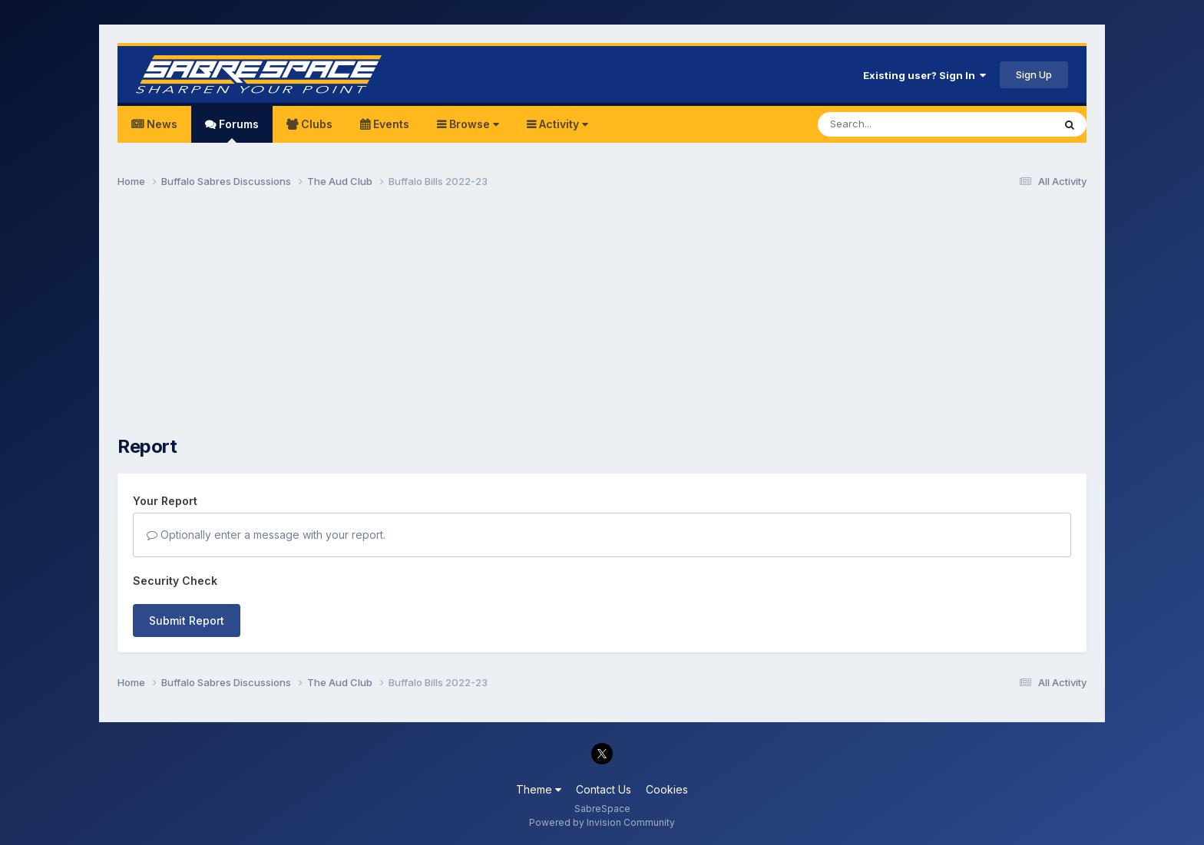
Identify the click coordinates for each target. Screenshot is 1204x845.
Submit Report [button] (186, 620)
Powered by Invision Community (602, 822)
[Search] (893, 124)
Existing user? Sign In (924, 75)
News (160, 123)
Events (389, 123)
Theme (538, 789)
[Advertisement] (602, 319)
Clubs (315, 123)
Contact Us (603, 789)
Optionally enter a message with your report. (266, 534)
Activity (562, 123)
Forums (237, 130)
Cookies (667, 789)
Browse (472, 123)
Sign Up (1034, 74)
